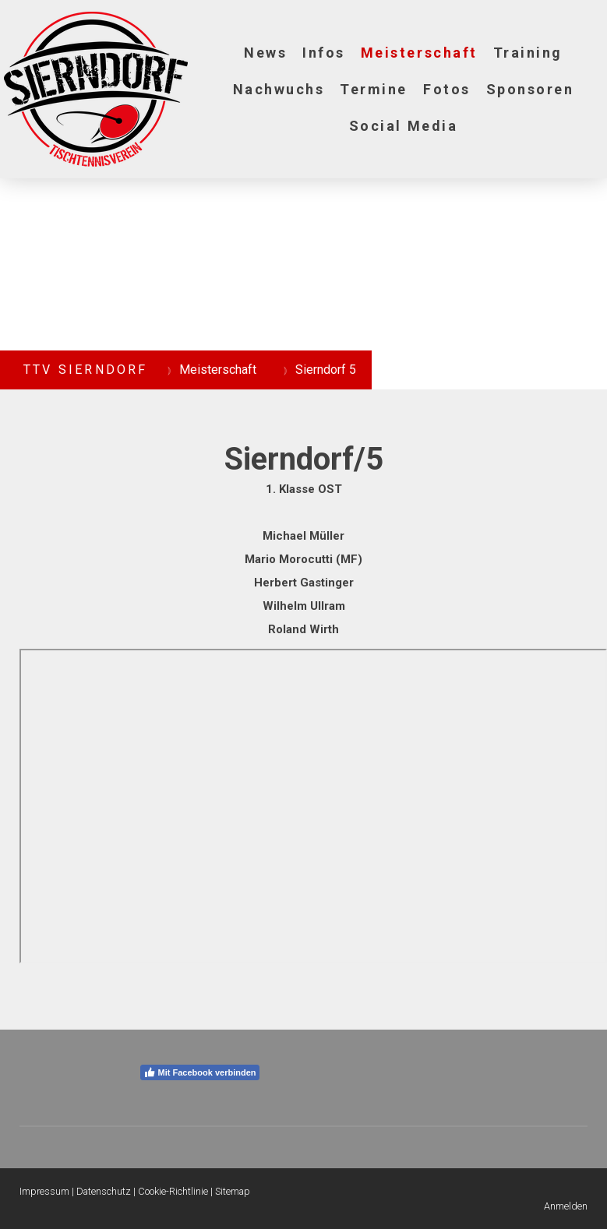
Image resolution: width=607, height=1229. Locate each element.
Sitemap (232, 1191)
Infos (323, 52)
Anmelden (566, 1206)
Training (528, 52)
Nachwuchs (279, 89)
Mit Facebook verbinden (199, 1072)
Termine (374, 89)
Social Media (403, 126)
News (265, 52)
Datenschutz (103, 1191)
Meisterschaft (419, 52)
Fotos (447, 89)
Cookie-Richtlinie (173, 1191)
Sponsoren (530, 89)
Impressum (44, 1191)
